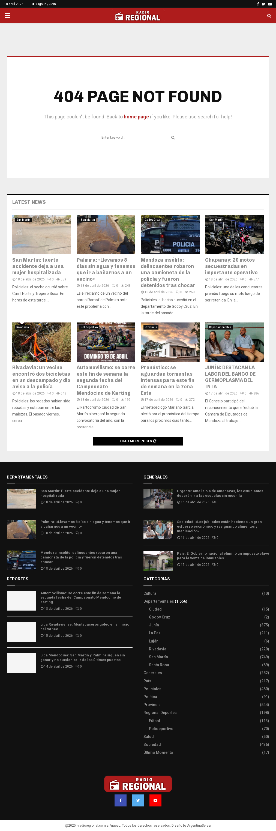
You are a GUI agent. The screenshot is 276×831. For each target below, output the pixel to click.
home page (136, 116)
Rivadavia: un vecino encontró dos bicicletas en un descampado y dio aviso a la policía (41, 377)
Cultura (149, 593)
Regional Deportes (160, 712)
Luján (153, 641)
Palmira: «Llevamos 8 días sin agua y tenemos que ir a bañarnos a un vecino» (106, 269)
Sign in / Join (44, 4)
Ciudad (155, 609)
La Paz (155, 633)
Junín (154, 625)
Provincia (151, 327)
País (147, 681)
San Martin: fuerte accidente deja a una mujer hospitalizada (38, 266)
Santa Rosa (159, 665)
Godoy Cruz (152, 219)
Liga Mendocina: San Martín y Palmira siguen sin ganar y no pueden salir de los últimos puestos (82, 657)
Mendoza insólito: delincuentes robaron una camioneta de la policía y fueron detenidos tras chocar (168, 273)
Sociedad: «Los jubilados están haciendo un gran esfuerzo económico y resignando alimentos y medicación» (219, 526)
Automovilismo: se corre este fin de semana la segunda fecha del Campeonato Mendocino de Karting (106, 380)
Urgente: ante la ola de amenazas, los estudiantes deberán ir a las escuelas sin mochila (220, 493)
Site (17, 686)
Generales (152, 673)
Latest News (29, 202)
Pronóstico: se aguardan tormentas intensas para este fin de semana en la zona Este (167, 380)
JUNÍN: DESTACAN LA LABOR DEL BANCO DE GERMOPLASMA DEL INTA (230, 377)
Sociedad (152, 744)
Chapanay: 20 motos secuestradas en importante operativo (231, 266)
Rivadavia (22, 327)
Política (150, 697)
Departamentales (220, 327)
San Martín (23, 219)
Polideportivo (89, 327)
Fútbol (154, 721)
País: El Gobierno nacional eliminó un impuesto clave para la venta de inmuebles (223, 555)
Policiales (152, 689)
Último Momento (158, 752)
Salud (148, 736)
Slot (10, 686)
